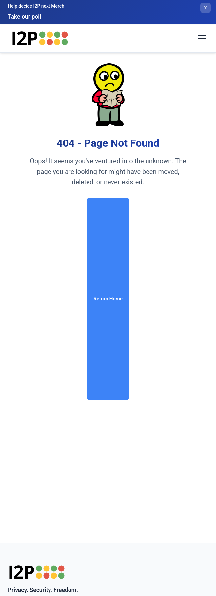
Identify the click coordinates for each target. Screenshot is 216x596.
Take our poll (24, 16)
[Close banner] (205, 8)
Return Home (108, 299)
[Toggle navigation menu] (201, 38)
